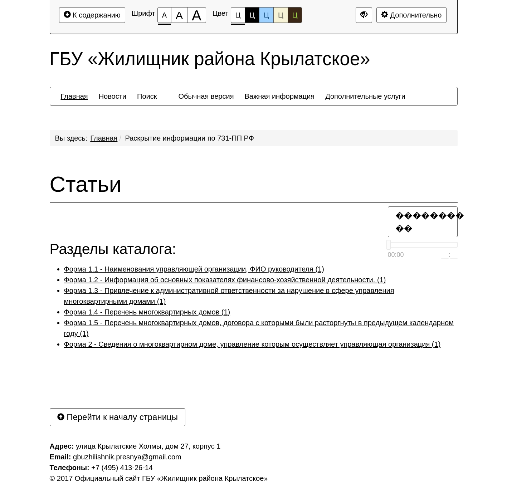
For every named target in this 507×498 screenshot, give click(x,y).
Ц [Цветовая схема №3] (266, 15)
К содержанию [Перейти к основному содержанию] (92, 15)
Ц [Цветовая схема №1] (238, 17)
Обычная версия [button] (206, 96)
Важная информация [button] (279, 96)
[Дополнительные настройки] (364, 15)
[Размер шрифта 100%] (164, 15)
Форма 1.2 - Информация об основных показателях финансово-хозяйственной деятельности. (225, 280)
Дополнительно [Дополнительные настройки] (411, 15)
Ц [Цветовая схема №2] (252, 15)
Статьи (86, 184)
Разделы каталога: (113, 249)
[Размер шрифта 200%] (196, 15)
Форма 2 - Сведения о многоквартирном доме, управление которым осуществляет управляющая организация (252, 344)
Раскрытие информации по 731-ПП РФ (189, 138)
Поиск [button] (147, 96)
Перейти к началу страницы (117, 417)
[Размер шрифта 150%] (179, 15)
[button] (167, 89)
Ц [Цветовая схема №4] (280, 15)
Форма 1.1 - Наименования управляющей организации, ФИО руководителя (194, 269)
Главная (103, 138)
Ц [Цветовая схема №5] (295, 15)
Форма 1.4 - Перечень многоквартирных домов (147, 312)
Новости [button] (112, 96)
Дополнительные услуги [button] (365, 96)
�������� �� (426, 221)
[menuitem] (74, 96)
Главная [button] (74, 96)
